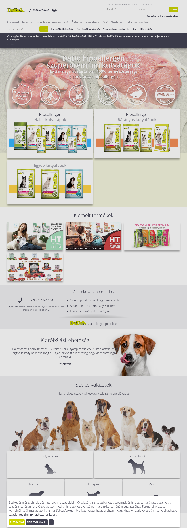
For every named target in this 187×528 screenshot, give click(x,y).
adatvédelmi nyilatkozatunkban (34, 514)
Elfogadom (17, 522)
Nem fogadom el (37, 522)
